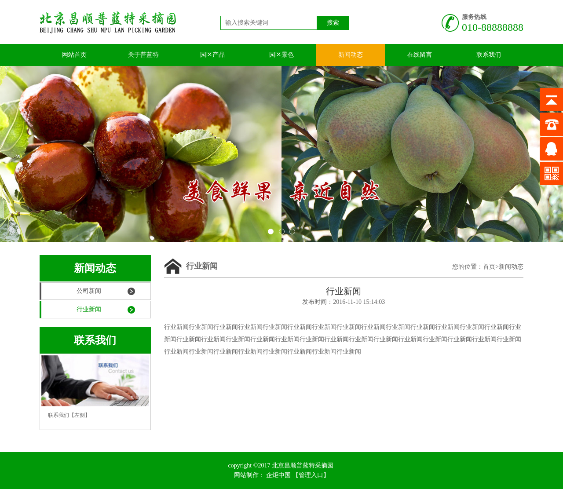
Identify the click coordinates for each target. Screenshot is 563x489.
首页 (489, 266)
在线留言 (419, 54)
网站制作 (246, 475)
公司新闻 (89, 291)
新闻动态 (350, 54)
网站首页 (74, 54)
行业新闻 (89, 309)
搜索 (333, 22)
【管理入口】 (310, 475)
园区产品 (212, 54)
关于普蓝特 (143, 54)
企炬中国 (278, 475)
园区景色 (281, 54)
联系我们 (488, 54)
